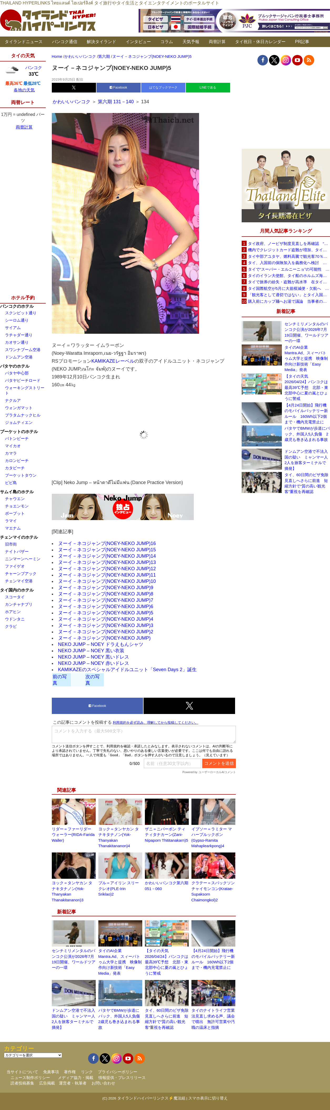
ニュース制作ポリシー (30, 1077)
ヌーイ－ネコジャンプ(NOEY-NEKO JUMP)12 (107, 568)
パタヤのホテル (14, 366)
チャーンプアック (21, 573)
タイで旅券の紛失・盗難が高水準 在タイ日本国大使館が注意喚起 (289, 282)
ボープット (15, 513)
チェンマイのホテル (19, 537)
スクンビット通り (21, 313)
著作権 (70, 1072)
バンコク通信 (64, 41)
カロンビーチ (17, 460)
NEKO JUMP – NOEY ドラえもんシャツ (100, 644)
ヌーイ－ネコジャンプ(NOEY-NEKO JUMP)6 (105, 606)
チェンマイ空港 (19, 581)
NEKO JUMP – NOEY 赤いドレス (93, 663)
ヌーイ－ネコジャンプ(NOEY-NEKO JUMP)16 (107, 543)
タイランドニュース (24, 41)
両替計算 (217, 41)
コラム (166, 41)
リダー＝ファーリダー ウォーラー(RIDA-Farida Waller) (73, 834)
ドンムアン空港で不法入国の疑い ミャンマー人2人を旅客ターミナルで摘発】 (306, 459)
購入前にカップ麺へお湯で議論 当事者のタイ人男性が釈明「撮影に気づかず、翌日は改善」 (289, 301)
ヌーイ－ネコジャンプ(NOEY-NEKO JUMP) (104, 638)
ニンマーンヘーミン (22, 559)
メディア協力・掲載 (75, 1077)
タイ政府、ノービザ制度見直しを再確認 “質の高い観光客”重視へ (289, 243)
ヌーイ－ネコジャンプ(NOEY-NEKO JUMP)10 (107, 581)
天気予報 (190, 41)
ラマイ (11, 520)
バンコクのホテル (17, 306)
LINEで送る (208, 87)
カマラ (11, 453)
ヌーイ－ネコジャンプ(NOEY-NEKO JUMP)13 (107, 562)
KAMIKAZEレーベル (113, 361)
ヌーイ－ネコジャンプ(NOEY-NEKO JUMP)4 (105, 619)
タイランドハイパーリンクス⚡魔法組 (151, 1098)
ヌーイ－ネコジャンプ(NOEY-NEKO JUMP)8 (105, 594)
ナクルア (13, 400)
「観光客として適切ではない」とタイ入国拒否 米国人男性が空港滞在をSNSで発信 (289, 294)
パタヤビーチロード (22, 380)
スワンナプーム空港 (22, 349)
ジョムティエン (19, 422)
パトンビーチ (17, 438)
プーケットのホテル (19, 431)
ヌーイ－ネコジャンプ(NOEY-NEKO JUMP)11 (107, 575)
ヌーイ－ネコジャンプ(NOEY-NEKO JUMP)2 (105, 631)
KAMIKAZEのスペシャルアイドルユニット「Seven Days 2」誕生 (127, 669)
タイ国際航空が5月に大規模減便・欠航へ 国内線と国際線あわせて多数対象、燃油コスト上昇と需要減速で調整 (289, 288)
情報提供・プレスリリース (122, 1077)
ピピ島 (11, 482)
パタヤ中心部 (17, 373)
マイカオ (13, 446)
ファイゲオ (15, 566)
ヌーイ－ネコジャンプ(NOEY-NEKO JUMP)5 (105, 612)
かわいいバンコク (72, 101)
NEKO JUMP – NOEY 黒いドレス (93, 657)
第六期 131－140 (116, 101)
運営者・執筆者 (73, 1083)
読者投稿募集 (22, 1083)
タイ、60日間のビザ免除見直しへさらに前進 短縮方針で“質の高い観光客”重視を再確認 (306, 483)
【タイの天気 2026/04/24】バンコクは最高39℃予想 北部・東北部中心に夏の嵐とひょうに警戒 (167, 961)
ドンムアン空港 (19, 357)
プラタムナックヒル (22, 415)
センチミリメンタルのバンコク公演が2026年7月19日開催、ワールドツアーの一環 (306, 332)
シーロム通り (17, 320)
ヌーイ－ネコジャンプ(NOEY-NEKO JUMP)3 (105, 625)
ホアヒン (13, 611)
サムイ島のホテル (17, 492)
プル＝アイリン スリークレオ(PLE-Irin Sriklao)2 (118, 888)
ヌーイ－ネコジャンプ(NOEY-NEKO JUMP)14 (107, 556)
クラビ (11, 626)
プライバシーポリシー (117, 1072)
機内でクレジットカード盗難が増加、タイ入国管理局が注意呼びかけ (289, 250)
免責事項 (51, 1072)
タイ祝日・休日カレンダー (260, 41)
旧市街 (11, 544)
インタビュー (138, 41)
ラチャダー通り (19, 335)
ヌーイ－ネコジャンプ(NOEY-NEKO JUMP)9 (105, 587)
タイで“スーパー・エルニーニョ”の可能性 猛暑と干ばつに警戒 (289, 269)
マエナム (13, 528)
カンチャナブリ (19, 604)
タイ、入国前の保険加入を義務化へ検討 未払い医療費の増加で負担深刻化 (289, 262)
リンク (87, 1072)
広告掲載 (47, 1083)
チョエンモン (17, 506)
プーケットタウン (21, 475)
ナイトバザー (17, 551)
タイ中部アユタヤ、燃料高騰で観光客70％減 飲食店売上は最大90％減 (289, 256)
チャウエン (15, 498)
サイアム (13, 327)
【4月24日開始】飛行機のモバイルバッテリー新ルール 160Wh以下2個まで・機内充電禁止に (306, 413)
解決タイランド (101, 41)
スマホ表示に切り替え (208, 1098)
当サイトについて (22, 1072)
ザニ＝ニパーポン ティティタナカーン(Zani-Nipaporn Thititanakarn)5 (166, 834)
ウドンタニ (15, 619)
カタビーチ (15, 468)
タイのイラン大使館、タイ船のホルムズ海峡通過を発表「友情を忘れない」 (289, 275)
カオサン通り (17, 342)
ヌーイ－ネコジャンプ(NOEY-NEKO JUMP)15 (107, 549)
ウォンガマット (19, 407)
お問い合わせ (103, 1083)
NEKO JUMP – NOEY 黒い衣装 (91, 650)
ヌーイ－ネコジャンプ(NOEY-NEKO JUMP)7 (105, 600)
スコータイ (15, 597)
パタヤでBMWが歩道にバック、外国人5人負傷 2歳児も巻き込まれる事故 (307, 434)
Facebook (118, 87)
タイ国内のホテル (17, 590)
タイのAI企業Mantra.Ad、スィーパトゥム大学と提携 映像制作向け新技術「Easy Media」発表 (120, 961)
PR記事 (302, 41)
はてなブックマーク (163, 87)
